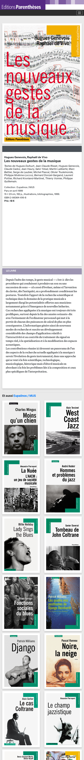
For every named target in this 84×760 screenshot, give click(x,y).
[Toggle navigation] (79, 12)
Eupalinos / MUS (24, 396)
